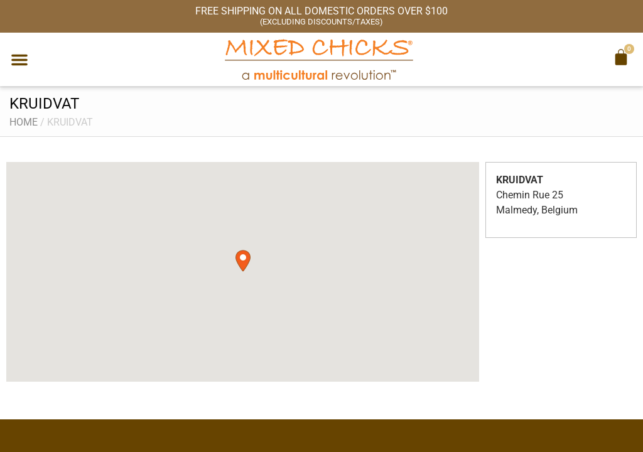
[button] (19, 59)
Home (23, 122)
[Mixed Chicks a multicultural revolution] (319, 59)
